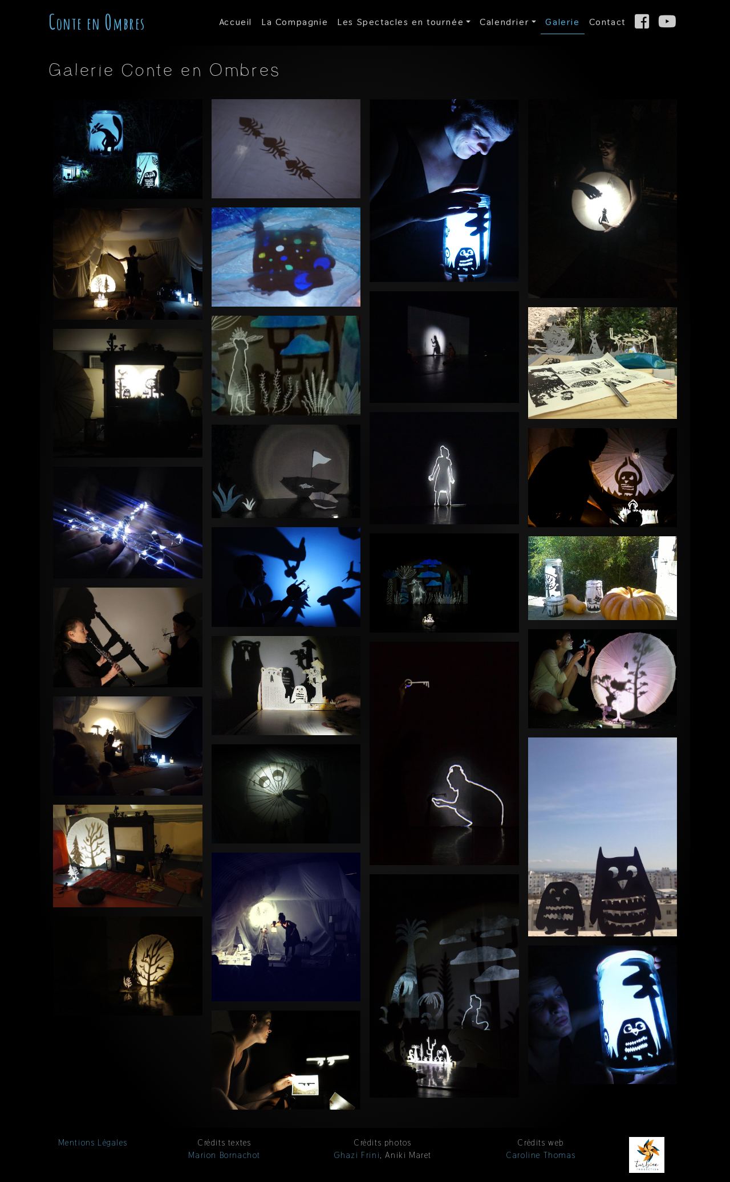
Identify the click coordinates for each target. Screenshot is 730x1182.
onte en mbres (96, 22)
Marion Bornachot (224, 1155)
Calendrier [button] (504, 22)
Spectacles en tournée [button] (400, 22)
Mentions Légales (93, 1143)
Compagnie (294, 22)
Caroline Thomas (540, 1155)
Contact (607, 22)
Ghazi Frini (357, 1155)
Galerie (562, 22)
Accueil (235, 22)
